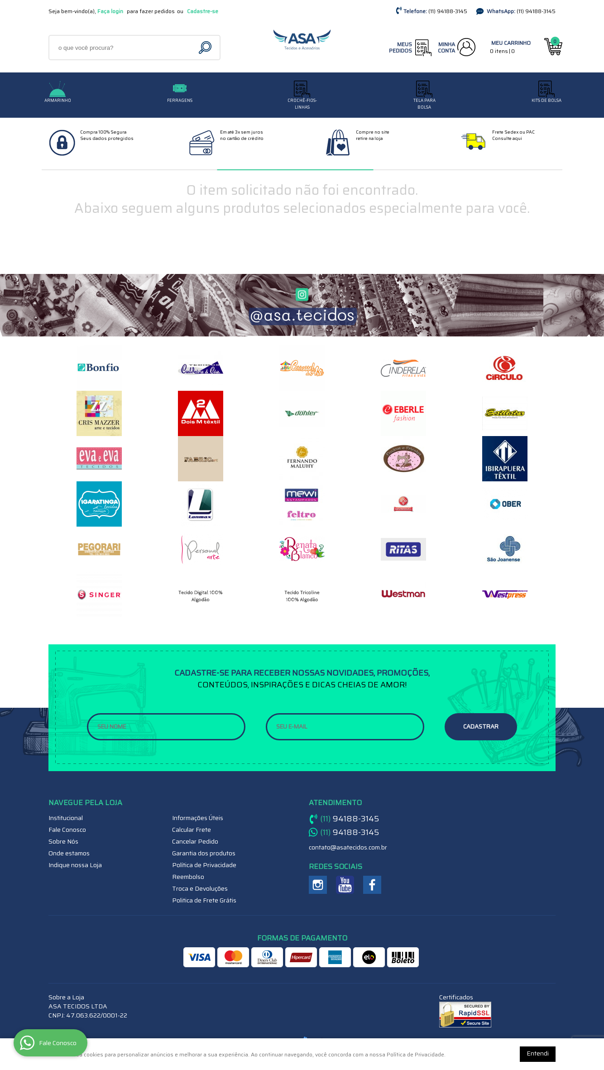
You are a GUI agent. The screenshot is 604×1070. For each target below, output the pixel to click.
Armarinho (57, 100)
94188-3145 (447, 11)
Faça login (110, 11)
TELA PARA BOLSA (424, 103)
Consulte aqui (507, 138)
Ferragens (179, 100)
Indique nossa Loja (75, 865)
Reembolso (188, 877)
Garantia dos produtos (203, 853)
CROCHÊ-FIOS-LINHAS (302, 103)
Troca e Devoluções (200, 888)
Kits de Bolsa (546, 100)
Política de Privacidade (204, 865)
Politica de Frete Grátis (204, 900)
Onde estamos (69, 853)
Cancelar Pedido (195, 841)
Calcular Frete (191, 830)
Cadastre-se (202, 11)
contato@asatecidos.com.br (348, 847)
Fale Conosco (67, 830)
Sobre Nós (63, 841)
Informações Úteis (197, 818)
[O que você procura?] (206, 47)
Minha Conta (446, 47)
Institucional (65, 818)
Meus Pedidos (400, 47)
